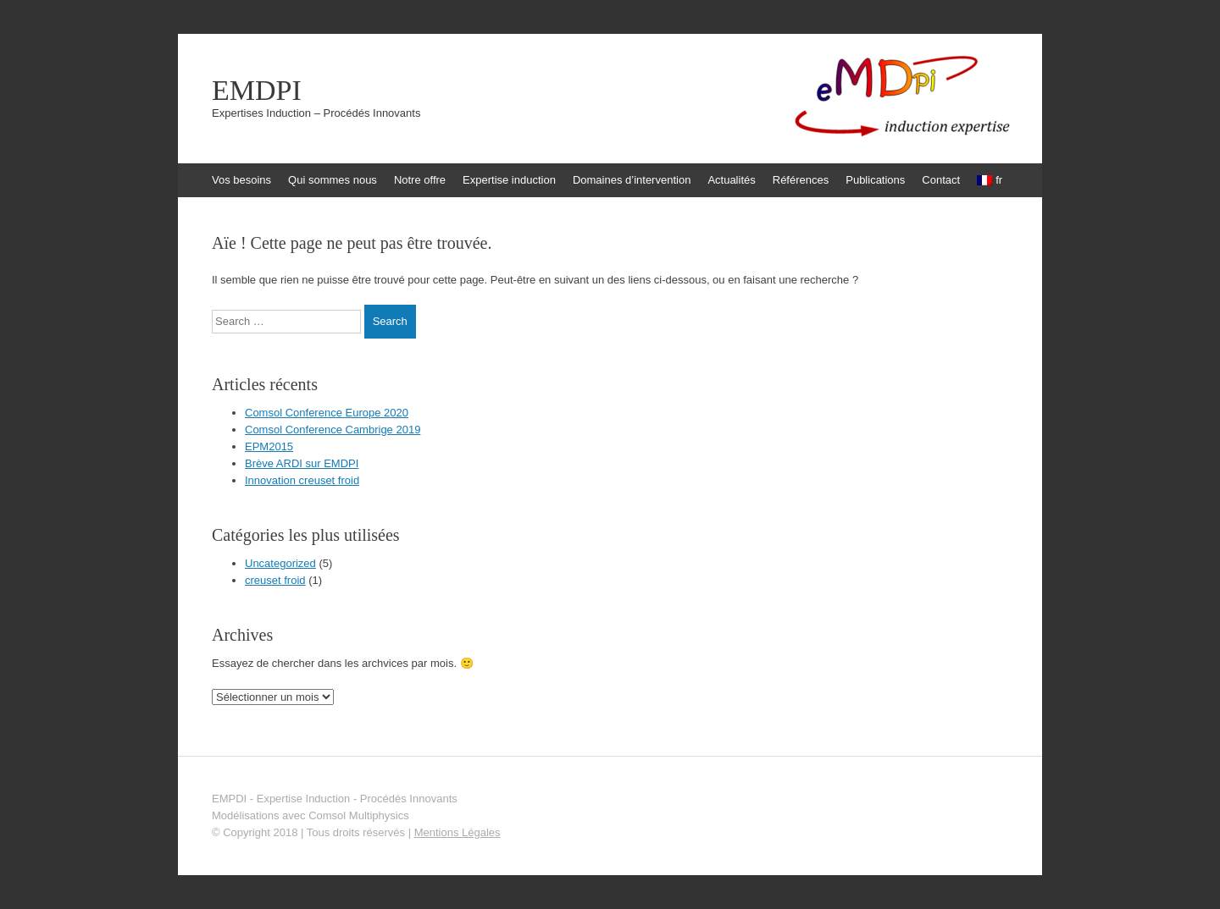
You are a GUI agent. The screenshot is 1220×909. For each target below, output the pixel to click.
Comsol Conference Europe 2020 (326, 412)
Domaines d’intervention (631, 180)
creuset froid (275, 580)
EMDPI (257, 90)
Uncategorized (280, 563)
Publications (875, 180)
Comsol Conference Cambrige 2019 (332, 429)
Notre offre (420, 180)
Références (801, 180)
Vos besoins (241, 180)
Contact (941, 180)
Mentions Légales (457, 832)
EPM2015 (269, 446)
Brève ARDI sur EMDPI (301, 463)
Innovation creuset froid (302, 480)
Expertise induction (509, 180)
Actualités (731, 180)
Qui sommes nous (332, 180)
